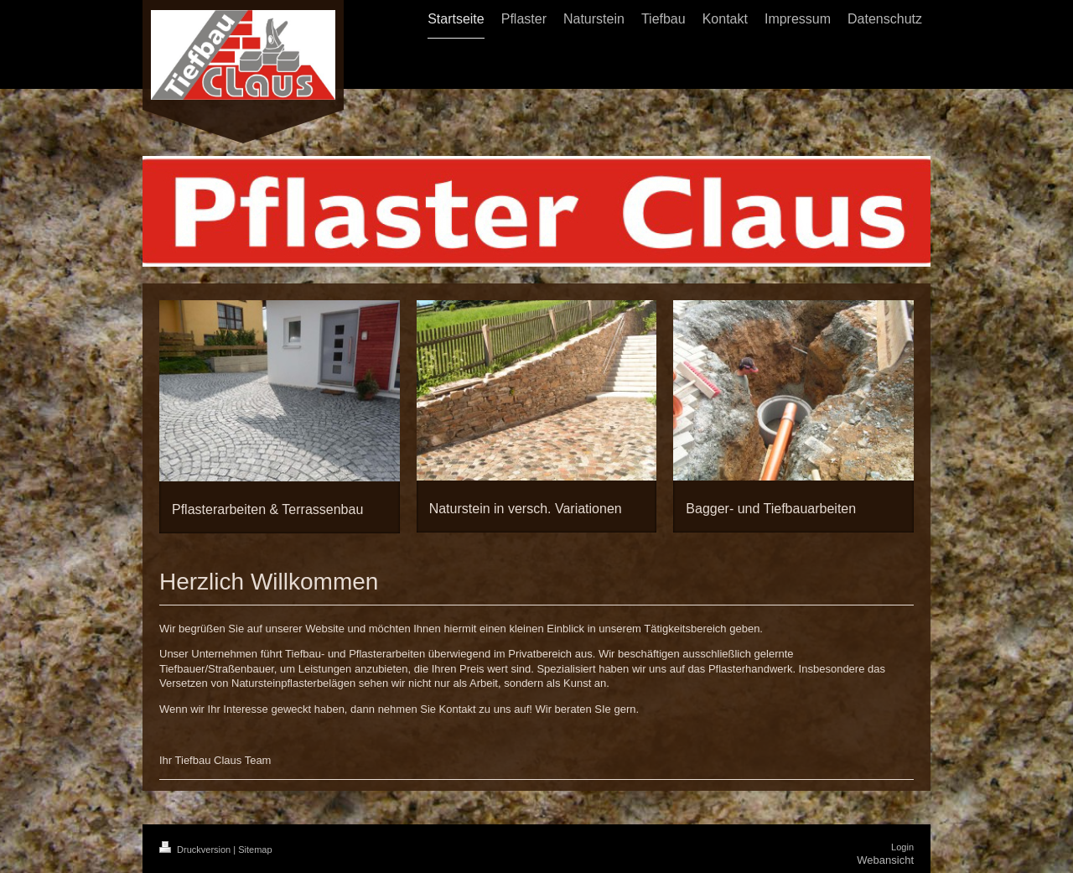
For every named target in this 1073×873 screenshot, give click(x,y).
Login (902, 847)
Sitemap (255, 849)
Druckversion (196, 849)
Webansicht (885, 860)
